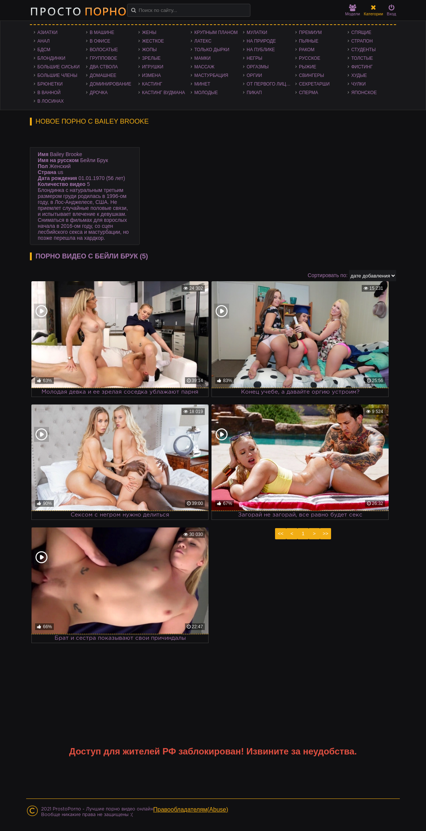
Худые (359, 75)
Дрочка (99, 92)
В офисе (100, 41)
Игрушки (152, 66)
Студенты (363, 49)
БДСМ (43, 49)
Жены (149, 32)
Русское (309, 58)
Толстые (362, 58)
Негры (254, 58)
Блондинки (51, 58)
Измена (151, 75)
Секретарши (314, 84)
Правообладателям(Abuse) (190, 809)
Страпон (362, 41)
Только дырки (211, 49)
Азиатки (47, 32)
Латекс (203, 41)
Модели (352, 10)
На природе (261, 41)
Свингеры (311, 75)
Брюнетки (50, 84)
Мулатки (257, 32)
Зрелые (151, 58)
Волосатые (104, 49)
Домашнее (103, 75)
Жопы (149, 49)
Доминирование (110, 84)
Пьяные (308, 41)
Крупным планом (216, 32)
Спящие (361, 32)
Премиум (310, 32)
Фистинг (362, 66)
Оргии (254, 75)
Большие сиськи (58, 66)
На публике (261, 49)
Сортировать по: (328, 275)
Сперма (308, 92)
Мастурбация (211, 75)
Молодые (206, 92)
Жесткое (153, 41)
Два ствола (104, 66)
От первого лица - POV (271, 84)
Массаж (204, 66)
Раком (306, 49)
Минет (202, 84)
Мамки (202, 58)
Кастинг (152, 84)
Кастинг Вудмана (163, 92)
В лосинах (50, 101)
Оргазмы (258, 66)
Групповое (103, 58)
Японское (364, 92)
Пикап (254, 92)
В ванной (49, 92)
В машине (102, 32)
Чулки (358, 84)
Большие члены (57, 75)
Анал (43, 41)
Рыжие (307, 66)
